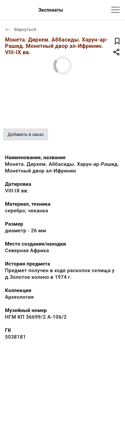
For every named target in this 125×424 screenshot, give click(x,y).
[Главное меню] (115, 9)
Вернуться (20, 29)
